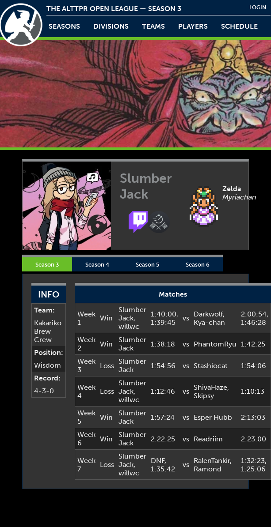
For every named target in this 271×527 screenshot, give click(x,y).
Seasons (64, 26)
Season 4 (97, 264)
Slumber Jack (132, 313)
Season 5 (147, 264)
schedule (239, 26)
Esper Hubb (213, 417)
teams (153, 26)
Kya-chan (209, 322)
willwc (128, 326)
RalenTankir (212, 460)
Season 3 (47, 264)
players (193, 26)
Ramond (207, 469)
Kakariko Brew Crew (47, 331)
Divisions (111, 26)
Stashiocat (211, 365)
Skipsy (204, 395)
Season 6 (198, 264)
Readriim (208, 439)
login (257, 7)
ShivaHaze (210, 387)
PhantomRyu (215, 344)
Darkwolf (208, 314)
